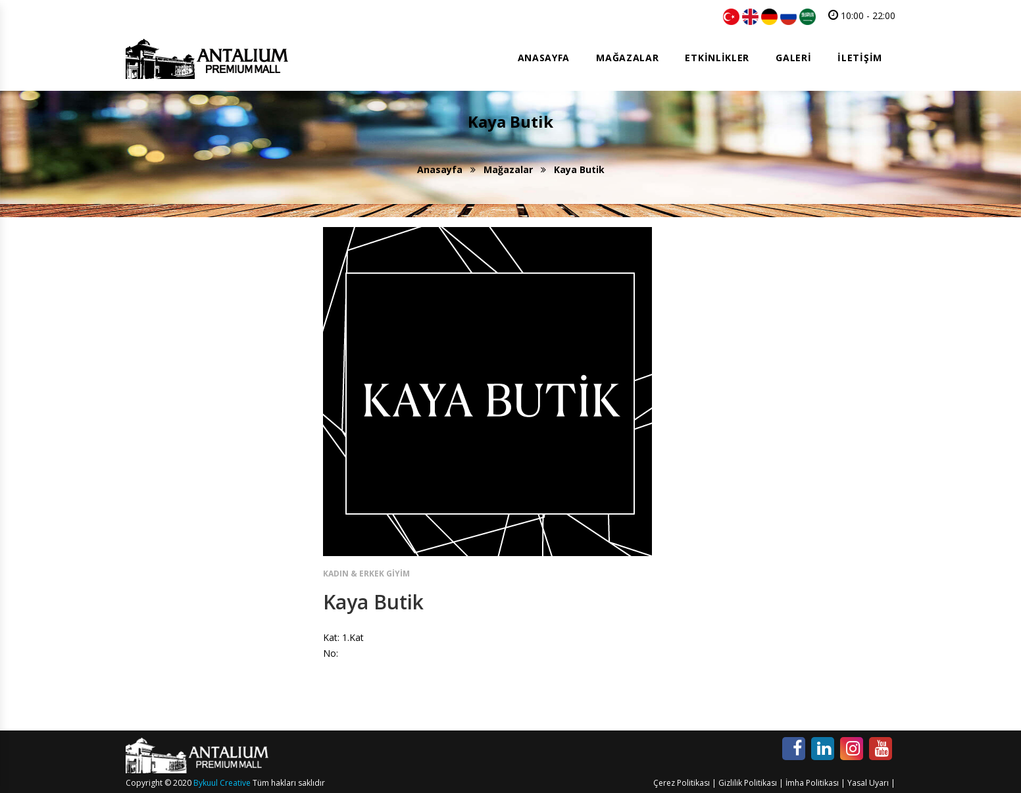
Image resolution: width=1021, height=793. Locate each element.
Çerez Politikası (681, 782)
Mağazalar (627, 57)
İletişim (859, 57)
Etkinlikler (717, 57)
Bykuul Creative (222, 782)
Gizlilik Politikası (747, 782)
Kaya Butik (373, 601)
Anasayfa (544, 57)
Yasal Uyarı (868, 782)
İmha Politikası (812, 782)
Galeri (793, 57)
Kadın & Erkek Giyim (366, 573)
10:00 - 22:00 (861, 15)
